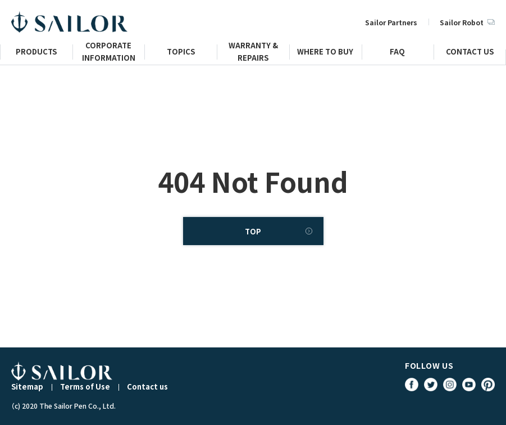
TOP (253, 231)
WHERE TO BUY (325, 53)
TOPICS (181, 53)
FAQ (397, 53)
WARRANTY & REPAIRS (253, 56)
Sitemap (27, 386)
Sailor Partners (391, 22)
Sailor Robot (467, 22)
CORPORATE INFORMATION (108, 56)
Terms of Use (85, 386)
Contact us (147, 386)
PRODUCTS (36, 53)
